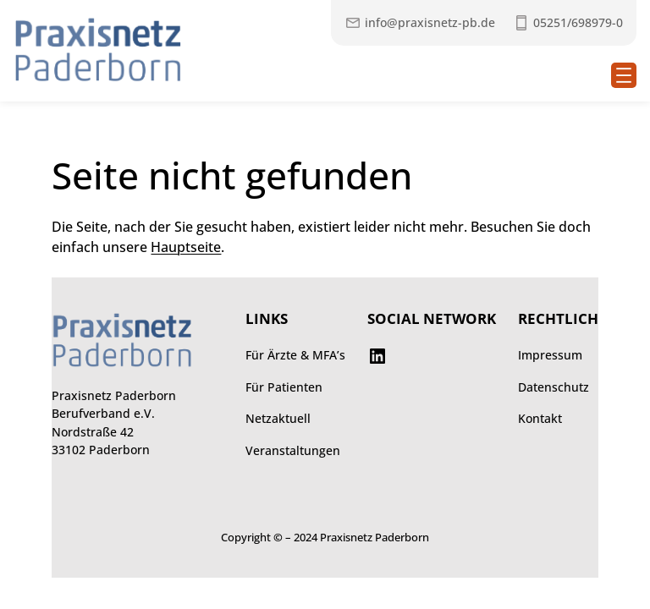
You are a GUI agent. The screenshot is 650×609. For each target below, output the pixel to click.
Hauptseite (186, 247)
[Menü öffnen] (623, 75)
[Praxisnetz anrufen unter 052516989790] (568, 23)
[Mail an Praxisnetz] (419, 23)
